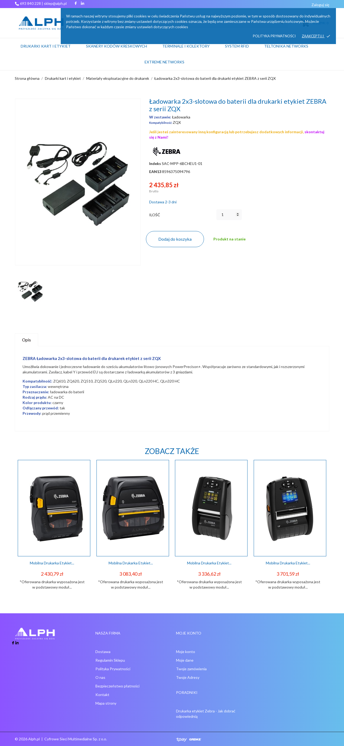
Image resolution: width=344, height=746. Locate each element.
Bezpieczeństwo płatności (117, 686)
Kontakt (102, 694)
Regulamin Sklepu (110, 660)
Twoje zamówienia (191, 668)
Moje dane (185, 660)
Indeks (155, 163)
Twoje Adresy (187, 677)
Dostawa (102, 651)
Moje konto (185, 651)
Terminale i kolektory (186, 46)
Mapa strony (105, 703)
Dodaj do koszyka (175, 239)
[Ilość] (229, 214)
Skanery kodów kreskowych (116, 46)
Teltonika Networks (293, 43)
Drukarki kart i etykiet (46, 46)
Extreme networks (164, 62)
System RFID (237, 46)
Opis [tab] (26, 339)
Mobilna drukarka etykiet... (52, 563)
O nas (100, 677)
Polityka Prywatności (112, 668)
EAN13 (155, 171)
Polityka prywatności (274, 36)
